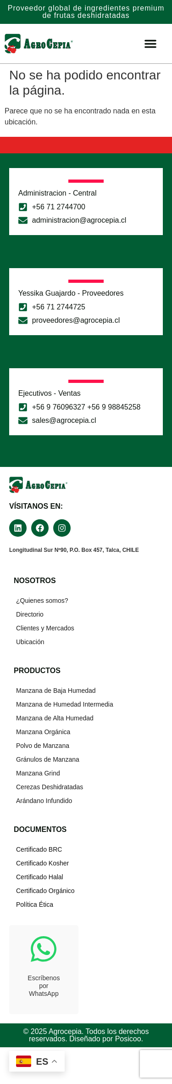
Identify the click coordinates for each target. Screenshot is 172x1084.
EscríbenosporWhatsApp (44, 985)
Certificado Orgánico (45, 890)
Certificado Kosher (42, 863)
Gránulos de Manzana (47, 759)
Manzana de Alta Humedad (55, 718)
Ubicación (30, 642)
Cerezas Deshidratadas (49, 787)
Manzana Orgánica (43, 732)
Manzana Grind (38, 773)
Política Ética (34, 904)
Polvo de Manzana (42, 745)
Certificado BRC (39, 849)
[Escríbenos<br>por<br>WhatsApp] (43, 949)
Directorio (30, 614)
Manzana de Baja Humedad (56, 690)
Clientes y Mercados (45, 628)
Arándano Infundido (44, 800)
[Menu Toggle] (150, 43)
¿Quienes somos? (42, 600)
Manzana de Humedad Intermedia (64, 704)
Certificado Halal (39, 877)
